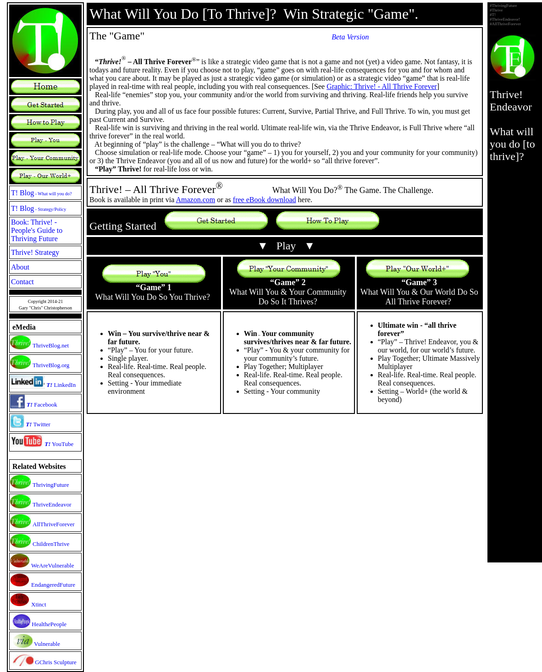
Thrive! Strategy (35, 252)
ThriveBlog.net (51, 345)
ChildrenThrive (51, 543)
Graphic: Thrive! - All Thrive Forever (381, 86)
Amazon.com (195, 200)
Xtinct (38, 604)
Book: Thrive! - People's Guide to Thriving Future (36, 230)
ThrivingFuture (51, 484)
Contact (22, 282)
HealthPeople (49, 624)
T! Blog (41, 193)
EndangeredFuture (53, 584)
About (20, 267)
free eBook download (264, 200)
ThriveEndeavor (52, 504)
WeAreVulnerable (52, 565)
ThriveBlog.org (51, 365)
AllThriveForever (54, 524)
